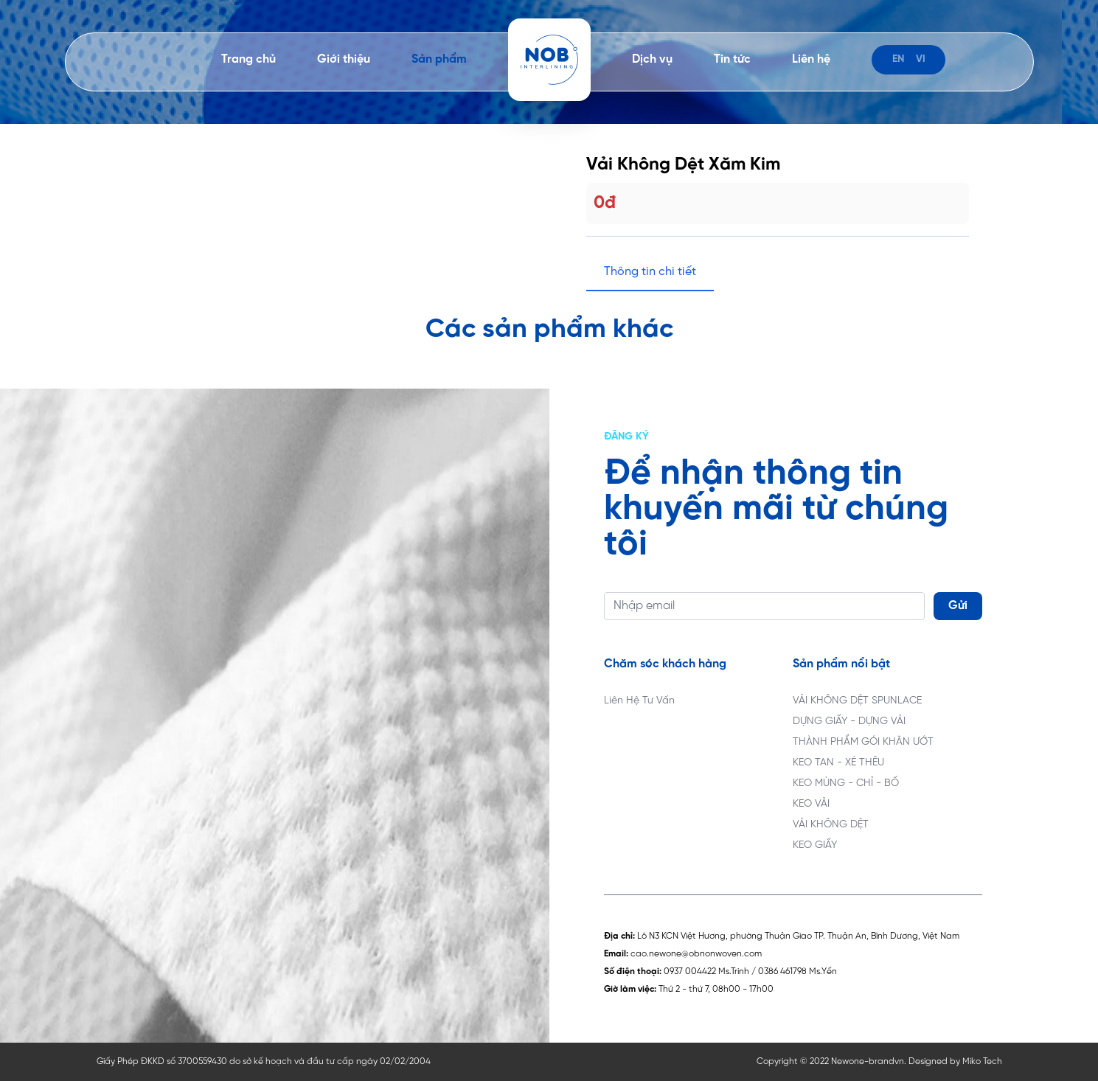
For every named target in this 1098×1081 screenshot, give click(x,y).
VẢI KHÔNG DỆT (831, 824)
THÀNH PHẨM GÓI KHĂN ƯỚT (863, 742)
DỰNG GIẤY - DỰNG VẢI (849, 721)
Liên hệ (811, 59)
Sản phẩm (439, 59)
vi (920, 59)
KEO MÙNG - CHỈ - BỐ (846, 783)
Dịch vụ (652, 59)
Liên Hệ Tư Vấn (639, 700)
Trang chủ (248, 59)
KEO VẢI (811, 804)
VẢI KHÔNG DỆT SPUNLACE (857, 700)
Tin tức (732, 59)
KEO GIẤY (815, 845)
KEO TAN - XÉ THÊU (838, 762)
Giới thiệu (343, 59)
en (898, 59)
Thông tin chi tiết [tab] (650, 271)
